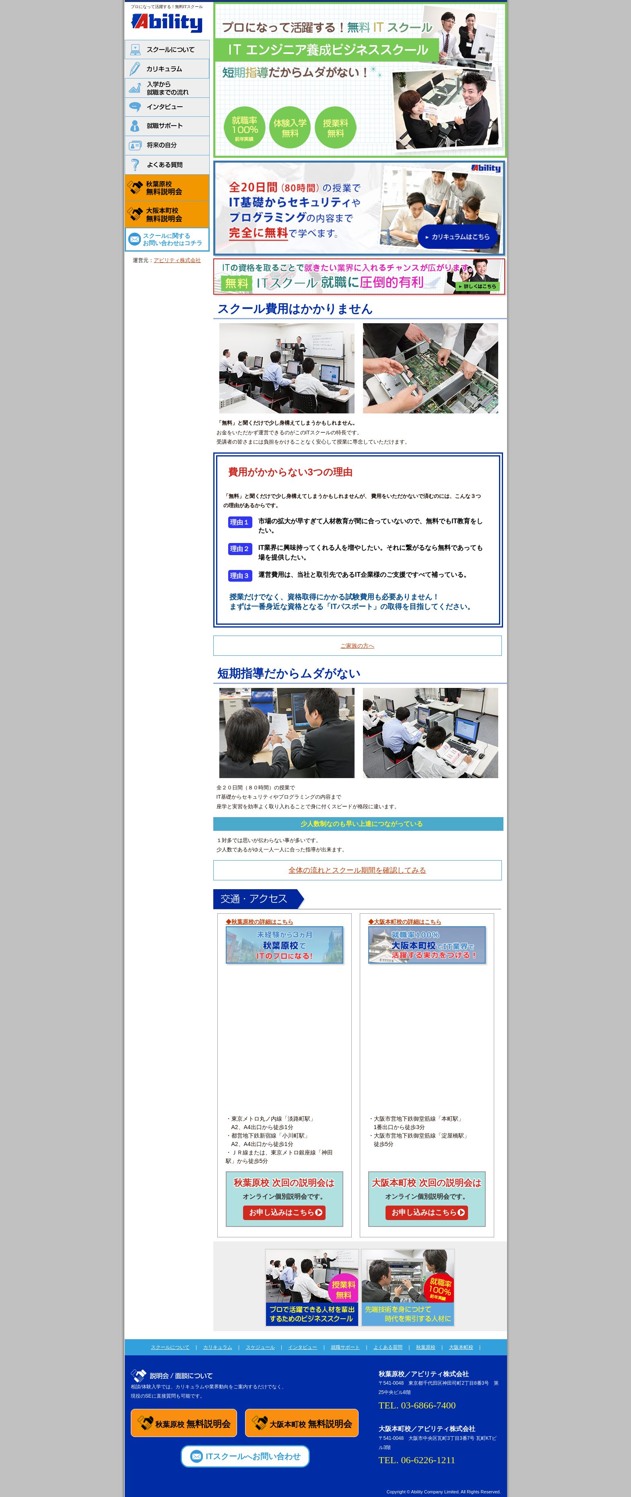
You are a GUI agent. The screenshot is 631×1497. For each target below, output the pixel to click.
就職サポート (345, 1347)
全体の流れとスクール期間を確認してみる (357, 870)
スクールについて (170, 1347)
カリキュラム (217, 1347)
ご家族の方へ (357, 645)
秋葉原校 (425, 1347)
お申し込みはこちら (281, 1212)
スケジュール (260, 1347)
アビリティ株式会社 (177, 260)
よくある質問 (387, 1347)
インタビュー (302, 1347)
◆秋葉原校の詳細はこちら (259, 922)
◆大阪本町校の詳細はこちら (404, 922)
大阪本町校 (461, 1347)
